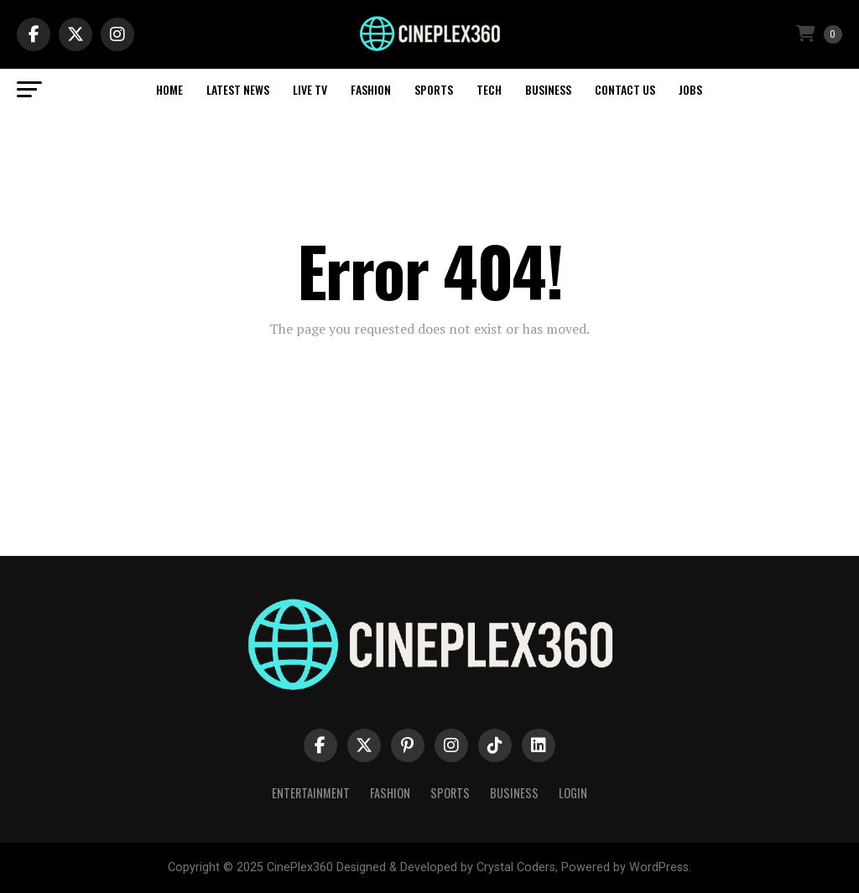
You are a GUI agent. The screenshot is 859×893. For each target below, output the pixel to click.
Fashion (371, 89)
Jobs (690, 89)
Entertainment (311, 793)
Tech (489, 89)
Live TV (310, 89)
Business (548, 89)
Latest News (237, 89)
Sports (433, 89)
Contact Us (625, 89)
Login (573, 793)
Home (169, 89)
